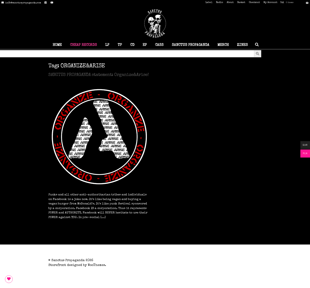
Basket (241, 2)
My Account (270, 2)
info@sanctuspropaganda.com (20, 3)
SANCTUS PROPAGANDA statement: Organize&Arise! (98, 75)
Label (208, 2)
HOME (57, 45)
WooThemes (96, 265)
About (230, 2)
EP (145, 45)
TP (120, 45)
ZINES (242, 45)
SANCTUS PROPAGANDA (190, 45)
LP (107, 45)
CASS (159, 45)
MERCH (223, 45)
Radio (219, 2)
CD (132, 45)
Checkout (254, 2)
